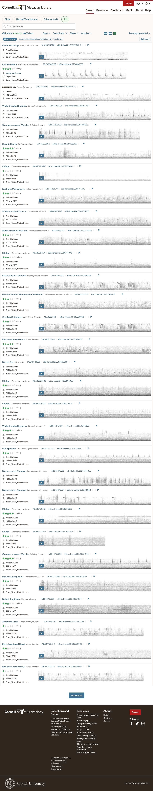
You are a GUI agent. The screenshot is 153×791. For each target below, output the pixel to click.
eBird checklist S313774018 (69, 45)
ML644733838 (48, 599)
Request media (83, 727)
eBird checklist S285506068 (79, 275)
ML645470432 (47, 448)
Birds (7, 19)
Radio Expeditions (58, 727)
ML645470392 (57, 471)
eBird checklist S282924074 (61, 532)
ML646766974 (56, 106)
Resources (102, 10)
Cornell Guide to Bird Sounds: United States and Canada (60, 721)
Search (90, 10)
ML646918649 (42, 87)
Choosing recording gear (88, 744)
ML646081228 (56, 211)
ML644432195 (50, 622)
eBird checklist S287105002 (76, 125)
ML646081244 (52, 189)
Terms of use (56, 769)
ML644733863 (55, 554)
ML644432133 (48, 644)
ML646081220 (58, 230)
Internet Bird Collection (60, 729)
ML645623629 (48, 339)
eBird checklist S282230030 (71, 622)
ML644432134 (48, 667)
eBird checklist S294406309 (71, 64)
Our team (107, 718)
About (139, 10)
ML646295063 (39, 166)
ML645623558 (33, 362)
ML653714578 (48, 45)
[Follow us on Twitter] (137, 723)
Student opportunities (86, 752)
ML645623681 (50, 317)
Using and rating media (87, 724)
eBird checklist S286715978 (73, 189)
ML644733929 (39, 532)
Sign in (139, 3)
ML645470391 (57, 490)
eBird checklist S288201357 (77, 106)
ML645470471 (39, 403)
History (106, 715)
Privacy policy (56, 766)
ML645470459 (56, 426)
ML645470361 (39, 509)
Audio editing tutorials (86, 736)
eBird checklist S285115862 (60, 403)
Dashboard (117, 10)
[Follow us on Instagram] (143, 723)
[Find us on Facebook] (131, 723)
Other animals (51, 19)
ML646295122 (55, 125)
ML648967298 (49, 64)
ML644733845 (53, 577)
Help (148, 10)
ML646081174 (39, 253)
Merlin (129, 10)
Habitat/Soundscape (27, 19)
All (65, 19)
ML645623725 (81, 294)
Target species (83, 730)
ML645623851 (57, 275)
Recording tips (83, 721)
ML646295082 (43, 144)
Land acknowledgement (61, 758)
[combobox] (41, 26)
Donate (128, 3)
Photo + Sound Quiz (85, 733)
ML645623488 (39, 381)
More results (76, 695)
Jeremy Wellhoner (13, 73)
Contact (106, 721)
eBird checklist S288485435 (63, 87)
